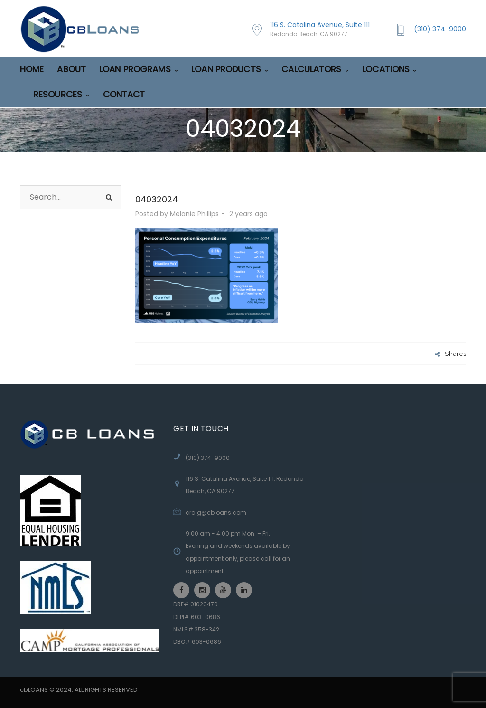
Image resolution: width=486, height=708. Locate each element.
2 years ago (249, 214)
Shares (450, 353)
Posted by (177, 214)
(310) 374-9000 (440, 29)
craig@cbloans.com (216, 512)
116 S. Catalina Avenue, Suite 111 (320, 29)
